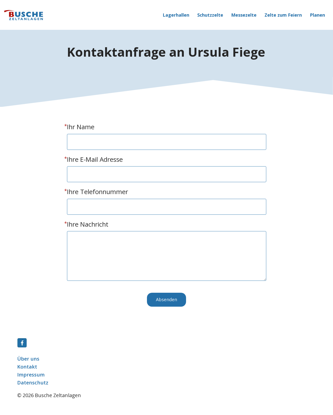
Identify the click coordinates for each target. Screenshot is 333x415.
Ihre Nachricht (87, 224)
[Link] (22, 346)
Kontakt (27, 366)
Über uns (28, 358)
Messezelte (244, 15)
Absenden (166, 299)
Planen (317, 15)
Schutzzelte (210, 15)
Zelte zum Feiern (283, 15)
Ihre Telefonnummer (97, 191)
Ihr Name (80, 127)
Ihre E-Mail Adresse (95, 159)
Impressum (31, 374)
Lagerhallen (176, 15)
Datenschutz (32, 382)
